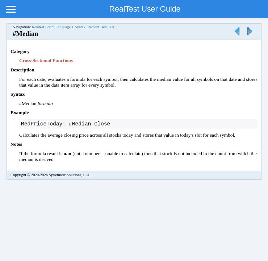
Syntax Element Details (93, 27)
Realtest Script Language (51, 27)
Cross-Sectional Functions (46, 60)
